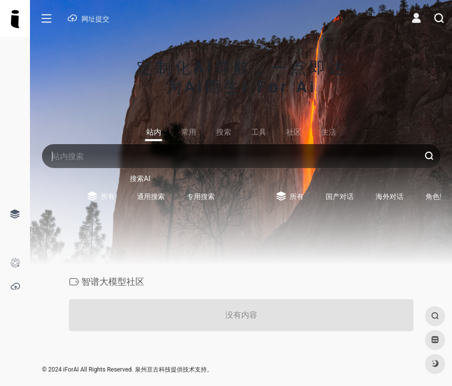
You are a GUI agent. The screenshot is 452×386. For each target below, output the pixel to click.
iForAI (70, 369)
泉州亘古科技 (153, 369)
